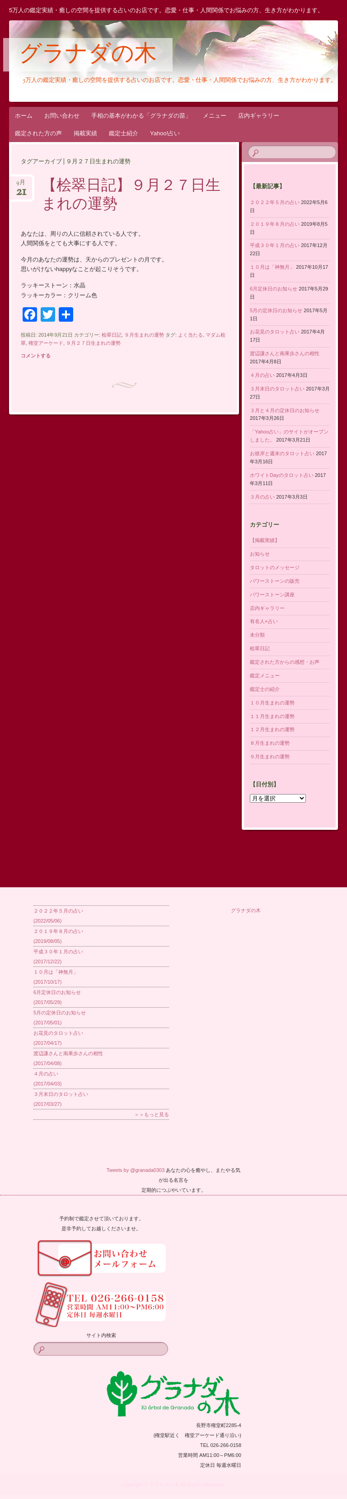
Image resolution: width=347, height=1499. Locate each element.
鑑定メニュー (265, 675)
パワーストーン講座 (272, 594)
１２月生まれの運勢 (272, 729)
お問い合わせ (62, 115)
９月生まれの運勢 (144, 335)
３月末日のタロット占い (277, 388)
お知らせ (260, 554)
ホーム (24, 115)
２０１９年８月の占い (275, 224)
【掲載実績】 (265, 540)
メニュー (214, 115)
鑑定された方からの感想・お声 (284, 662)
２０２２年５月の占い (275, 202)
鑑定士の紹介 (265, 689)
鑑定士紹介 (123, 133)
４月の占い (262, 375)
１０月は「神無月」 (272, 267)
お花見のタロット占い (275, 331)
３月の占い (262, 497)
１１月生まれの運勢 (272, 716)
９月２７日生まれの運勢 (93, 343)
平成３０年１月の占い (275, 245)
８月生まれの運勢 (270, 743)
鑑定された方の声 (38, 133)
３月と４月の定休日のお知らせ (284, 410)
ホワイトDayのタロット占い (282, 475)
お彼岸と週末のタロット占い (282, 453)
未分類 (257, 635)
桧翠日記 (112, 335)
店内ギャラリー (258, 115)
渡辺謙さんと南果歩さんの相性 (284, 353)
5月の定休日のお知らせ (276, 310)
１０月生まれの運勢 (272, 702)
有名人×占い (263, 621)
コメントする (36, 355)
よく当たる (190, 335)
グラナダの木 (88, 55)
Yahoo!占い (165, 133)
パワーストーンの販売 (275, 581)
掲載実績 (85, 133)
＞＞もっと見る (151, 1114)
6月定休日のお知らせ (273, 288)
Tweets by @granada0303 (136, 1170)
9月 (21, 185)
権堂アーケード (45, 343)
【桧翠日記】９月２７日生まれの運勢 (131, 196)
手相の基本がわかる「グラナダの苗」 (141, 115)
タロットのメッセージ (275, 567)
